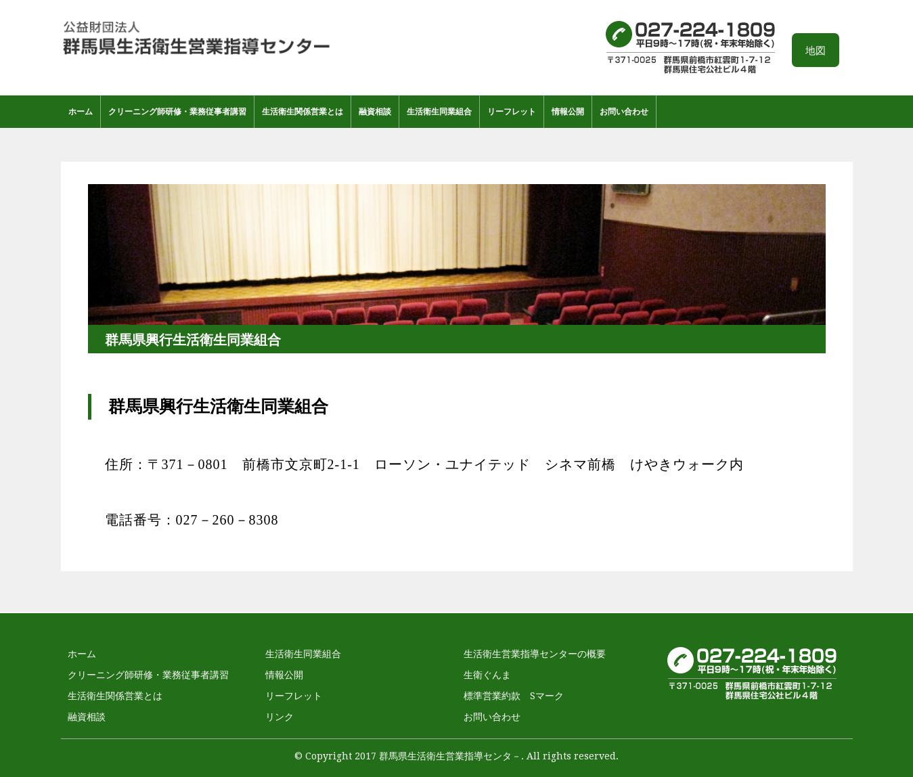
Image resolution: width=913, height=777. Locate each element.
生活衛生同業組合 (439, 111)
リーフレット (511, 111)
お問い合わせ (624, 111)
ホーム (80, 111)
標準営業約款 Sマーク (514, 695)
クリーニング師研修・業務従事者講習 (177, 111)
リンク (279, 716)
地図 (815, 51)
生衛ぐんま (487, 674)
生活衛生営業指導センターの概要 (535, 653)
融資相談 (375, 111)
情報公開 (568, 111)
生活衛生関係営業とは (302, 111)
